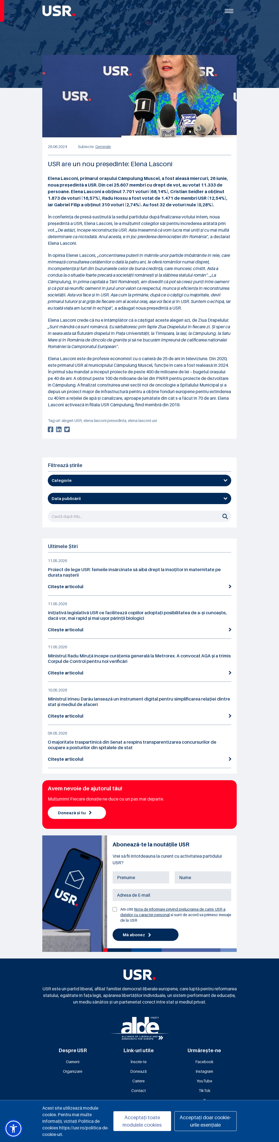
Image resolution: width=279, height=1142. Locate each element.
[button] (13, 1129)
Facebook (204, 1062)
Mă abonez (137, 935)
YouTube (204, 1081)
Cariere (138, 1081)
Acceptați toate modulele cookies (142, 1121)
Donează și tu (75, 813)
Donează (138, 1071)
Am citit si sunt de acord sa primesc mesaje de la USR (175, 915)
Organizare (72, 1071)
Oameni (72, 1062)
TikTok (204, 1091)
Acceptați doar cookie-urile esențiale (205, 1121)
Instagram (204, 1071)
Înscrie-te (138, 1062)
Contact (138, 1091)
